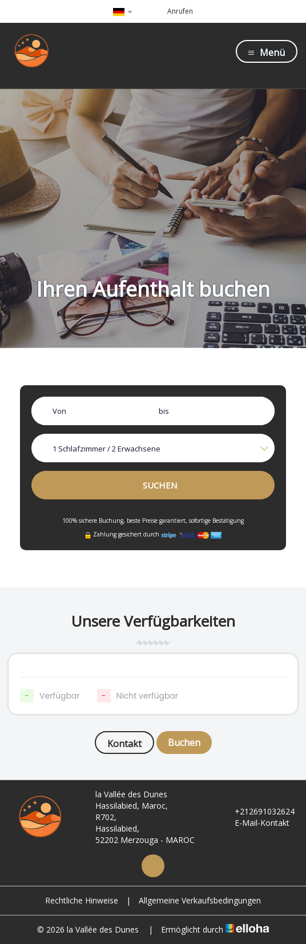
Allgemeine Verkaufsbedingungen (200, 900)
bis (164, 411)
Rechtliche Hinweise (81, 900)
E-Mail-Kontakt (255, 822)
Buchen (184, 742)
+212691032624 (258, 811)
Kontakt (124, 743)
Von (59, 411)
